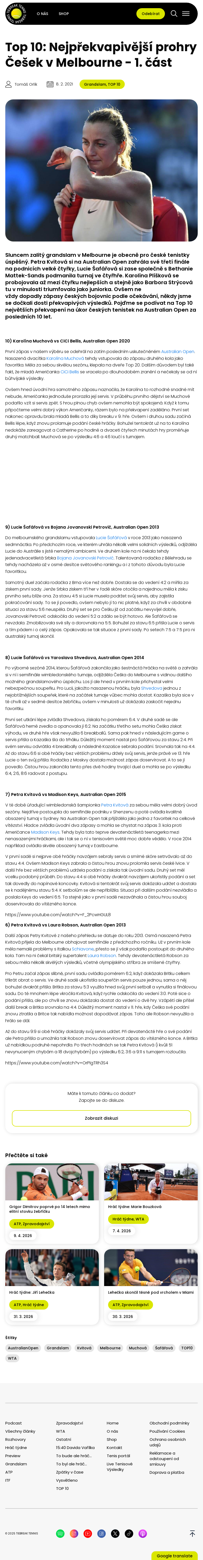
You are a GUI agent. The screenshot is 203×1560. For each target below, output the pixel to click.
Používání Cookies (167, 1431)
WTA (140, 1219)
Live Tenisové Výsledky (120, 1466)
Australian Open (177, 352)
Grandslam (95, 84)
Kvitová (84, 1348)
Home (113, 1423)
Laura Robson (102, 956)
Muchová (138, 1348)
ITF (7, 1480)
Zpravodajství (36, 1223)
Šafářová (164, 1348)
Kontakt (114, 1447)
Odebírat (151, 13)
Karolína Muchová (64, 358)
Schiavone (82, 949)
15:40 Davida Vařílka (75, 1447)
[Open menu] (186, 14)
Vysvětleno (67, 1480)
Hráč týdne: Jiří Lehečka (31, 1292)
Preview (12, 1455)
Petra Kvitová (114, 805)
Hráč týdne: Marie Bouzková (135, 1206)
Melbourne (110, 1348)
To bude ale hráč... (74, 1455)
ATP (17, 1223)
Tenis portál (118, 1455)
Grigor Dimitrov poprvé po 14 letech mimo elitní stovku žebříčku (49, 1209)
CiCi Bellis (70, 372)
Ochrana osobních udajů (168, 1442)
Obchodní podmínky (169, 1423)
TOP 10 (114, 84)
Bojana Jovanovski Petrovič (85, 558)
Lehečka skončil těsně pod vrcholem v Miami (150, 1292)
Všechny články (20, 1431)
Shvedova (151, 688)
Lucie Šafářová (111, 538)
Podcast (13, 1423)
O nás (42, 13)
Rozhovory (15, 1439)
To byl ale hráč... (71, 1464)
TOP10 (187, 1348)
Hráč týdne (123, 1219)
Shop (64, 13)
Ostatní (63, 1439)
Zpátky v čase (70, 1472)
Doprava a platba (167, 1472)
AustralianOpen (23, 1348)
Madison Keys (44, 832)
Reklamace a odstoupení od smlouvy (164, 1458)
